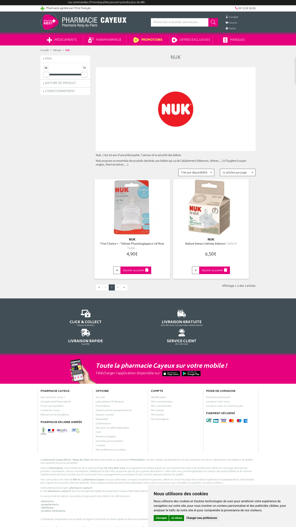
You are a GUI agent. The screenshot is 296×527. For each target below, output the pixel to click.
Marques (234, 40)
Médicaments (62, 40)
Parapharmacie (105, 40)
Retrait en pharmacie (218, 377)
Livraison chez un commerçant (224, 386)
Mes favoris (157, 394)
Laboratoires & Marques (110, 381)
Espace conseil (105, 394)
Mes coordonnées (162, 381)
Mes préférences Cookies (111, 429)
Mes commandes (161, 386)
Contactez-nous (50, 390)
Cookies (101, 425)
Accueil (44, 50)
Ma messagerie (160, 399)
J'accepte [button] (161, 517)
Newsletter (102, 399)
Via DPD (175, 311)
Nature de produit (60, 83)
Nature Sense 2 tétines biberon (176, 239)
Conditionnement (60, 91)
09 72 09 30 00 (231, 311)
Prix (48, 59)
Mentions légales (106, 416)
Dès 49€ (120, 313)
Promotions (147, 40)
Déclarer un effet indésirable (112, 407)
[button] (196, 172)
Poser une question (52, 386)
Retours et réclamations (55, 394)
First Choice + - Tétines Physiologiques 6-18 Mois (120, 239)
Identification (158, 377)
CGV (98, 412)
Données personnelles (109, 420)
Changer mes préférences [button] (202, 517)
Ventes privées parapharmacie (114, 390)
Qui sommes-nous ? (53, 377)
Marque (57, 50)
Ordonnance (103, 403)
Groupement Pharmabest (56, 381)
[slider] (46, 74)
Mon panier (157, 390)
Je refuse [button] (176, 517)
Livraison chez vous (218, 381)
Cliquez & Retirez (65, 311)
